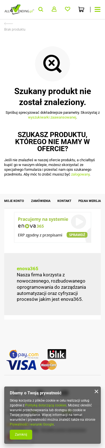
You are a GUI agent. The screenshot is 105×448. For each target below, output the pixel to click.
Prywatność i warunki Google (32, 424)
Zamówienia (40, 201)
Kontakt (64, 201)
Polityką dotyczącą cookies (45, 405)
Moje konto (14, 201)
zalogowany (80, 174)
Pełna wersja (89, 201)
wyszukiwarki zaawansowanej (52, 117)
